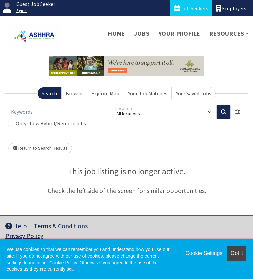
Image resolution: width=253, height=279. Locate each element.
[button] (238, 112)
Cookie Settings (203, 253)
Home (116, 33)
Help (16, 226)
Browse (74, 93)
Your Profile (180, 33)
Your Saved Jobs (193, 93)
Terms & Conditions (61, 226)
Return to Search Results (40, 148)
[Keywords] (60, 112)
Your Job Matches (147, 93)
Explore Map (105, 93)
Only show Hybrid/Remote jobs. (51, 123)
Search (49, 93)
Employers (231, 8)
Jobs (141, 33)
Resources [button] (227, 33)
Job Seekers (191, 8)
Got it (237, 253)
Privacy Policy (24, 236)
